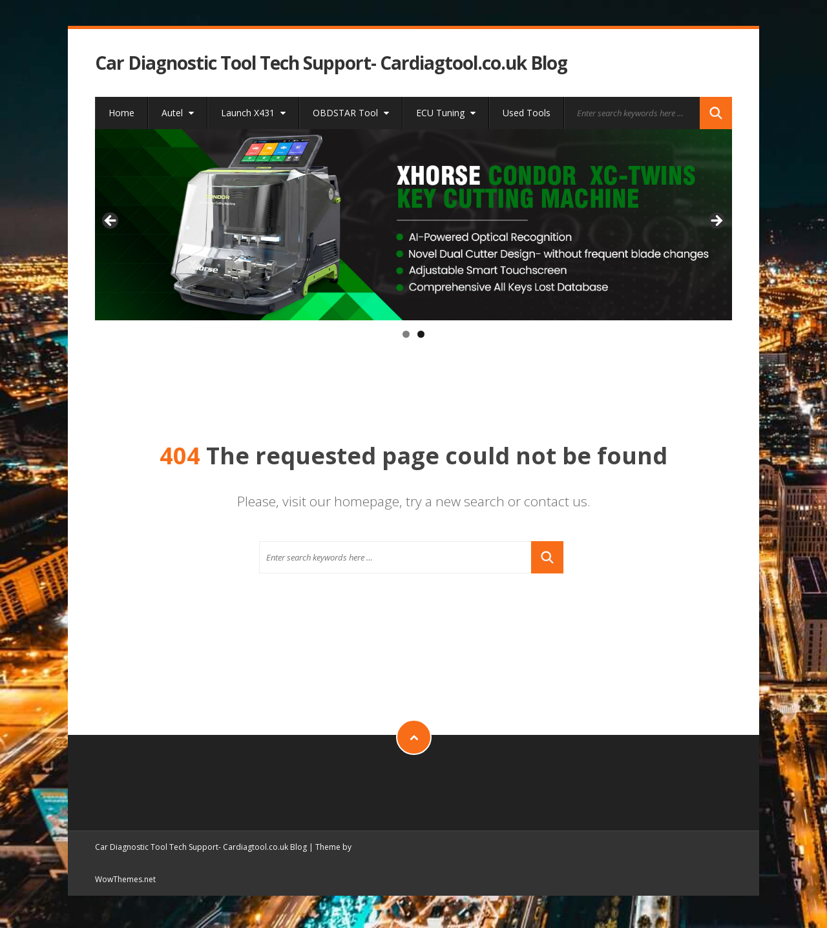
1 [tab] (406, 334)
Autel (178, 113)
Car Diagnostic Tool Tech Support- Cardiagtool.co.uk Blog (331, 63)
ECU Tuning (446, 113)
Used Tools (526, 113)
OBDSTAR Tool (351, 113)
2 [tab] (420, 334)
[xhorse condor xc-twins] (414, 224)
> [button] (716, 221)
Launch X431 (253, 113)
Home (121, 113)
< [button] (111, 221)
